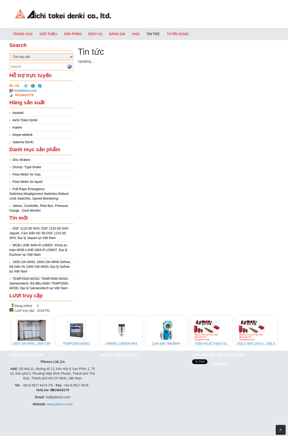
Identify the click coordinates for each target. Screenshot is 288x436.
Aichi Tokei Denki (24, 120)
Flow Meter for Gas (27, 174)
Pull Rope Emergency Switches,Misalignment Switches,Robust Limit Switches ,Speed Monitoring (39, 193)
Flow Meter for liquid (27, 182)
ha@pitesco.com (25, 90)
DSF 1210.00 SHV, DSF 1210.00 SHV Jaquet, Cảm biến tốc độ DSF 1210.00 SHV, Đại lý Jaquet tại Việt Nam (39, 233)
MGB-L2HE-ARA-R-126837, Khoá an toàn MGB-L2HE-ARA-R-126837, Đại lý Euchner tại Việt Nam (38, 249)
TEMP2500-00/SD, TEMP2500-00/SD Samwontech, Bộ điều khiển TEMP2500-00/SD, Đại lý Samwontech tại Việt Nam (39, 283)
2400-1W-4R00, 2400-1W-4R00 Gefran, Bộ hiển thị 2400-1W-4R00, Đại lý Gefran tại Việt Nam (40, 266)
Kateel (17, 127)
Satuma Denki (23, 142)
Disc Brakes (21, 160)
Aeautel (17, 113)
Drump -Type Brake (27, 167)
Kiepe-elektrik (23, 135)
